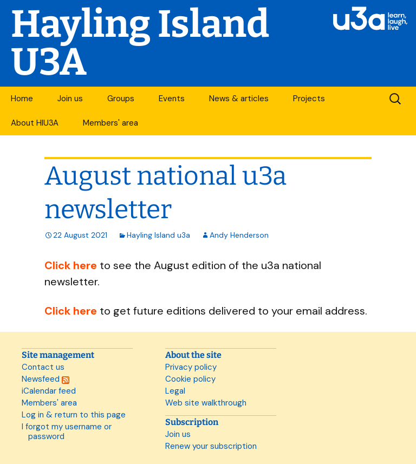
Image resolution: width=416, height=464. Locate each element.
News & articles (239, 98)
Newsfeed (45, 379)
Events (172, 98)
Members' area (110, 122)
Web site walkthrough (205, 402)
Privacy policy (191, 367)
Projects (309, 98)
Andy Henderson (239, 235)
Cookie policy (190, 379)
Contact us (43, 367)
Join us (70, 98)
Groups (120, 98)
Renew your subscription (211, 446)
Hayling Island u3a (158, 235)
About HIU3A (34, 122)
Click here (70, 265)
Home (22, 98)
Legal (175, 390)
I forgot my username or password (67, 431)
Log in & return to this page (74, 414)
